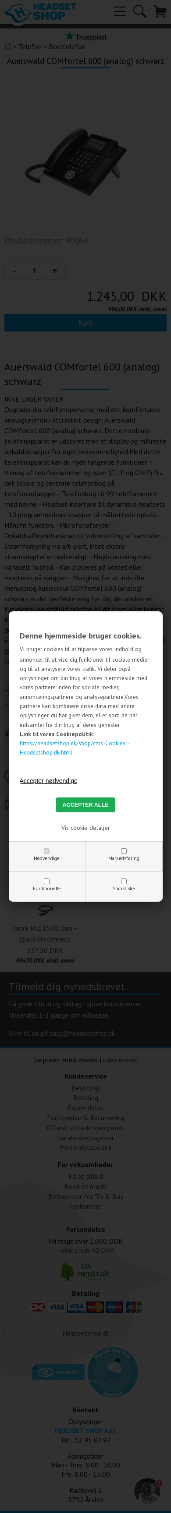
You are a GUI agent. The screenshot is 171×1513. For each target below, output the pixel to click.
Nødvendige (47, 858)
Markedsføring (123, 858)
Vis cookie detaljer (85, 828)
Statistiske (124, 888)
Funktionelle (47, 888)
